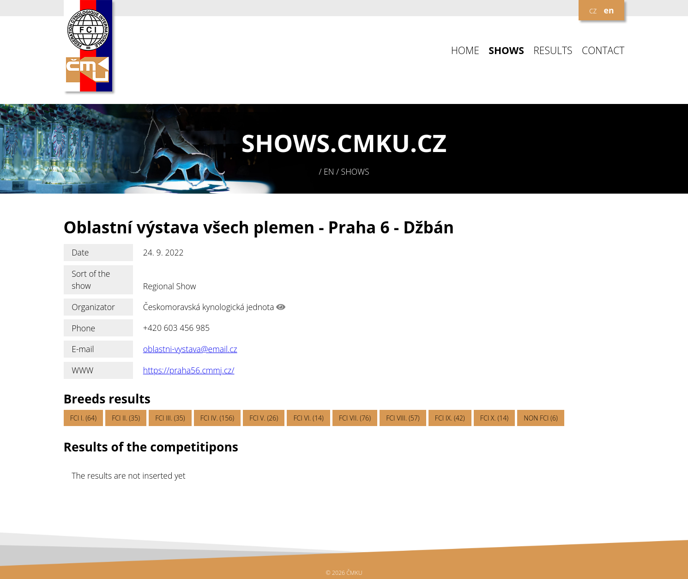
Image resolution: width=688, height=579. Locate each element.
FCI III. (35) (170, 418)
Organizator (93, 306)
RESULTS (552, 50)
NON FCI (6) (540, 418)
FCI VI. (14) (308, 418)
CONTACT (603, 50)
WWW (82, 370)
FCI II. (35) (126, 418)
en (609, 10)
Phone (83, 328)
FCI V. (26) (263, 418)
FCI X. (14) (494, 418)
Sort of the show (91, 279)
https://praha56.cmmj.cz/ (189, 370)
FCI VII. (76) (355, 418)
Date (80, 252)
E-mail (83, 348)
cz (593, 10)
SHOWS (506, 50)
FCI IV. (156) (217, 418)
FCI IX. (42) (450, 418)
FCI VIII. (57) (403, 418)
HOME (465, 50)
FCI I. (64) (83, 418)
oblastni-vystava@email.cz (190, 348)
